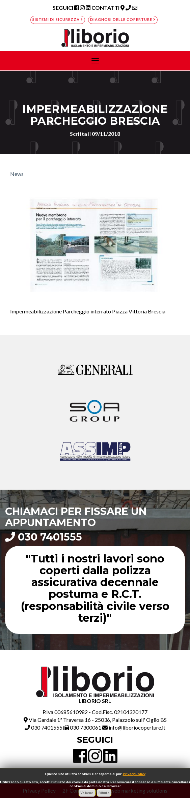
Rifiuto (104, 793)
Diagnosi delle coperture (123, 19)
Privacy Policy (134, 774)
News (17, 174)
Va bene (87, 793)
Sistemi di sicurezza (57, 19)
